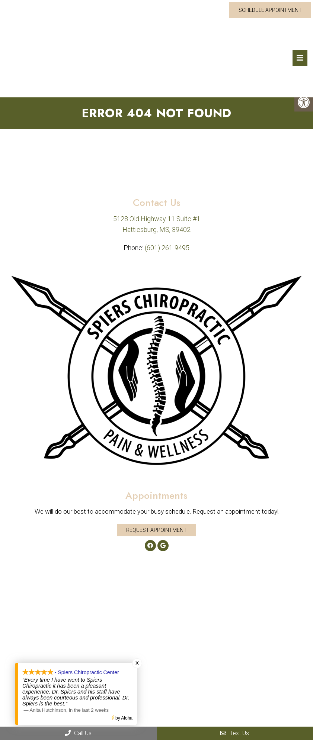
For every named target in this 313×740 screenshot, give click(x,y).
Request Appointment (156, 530)
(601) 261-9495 (167, 248)
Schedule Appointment (270, 10)
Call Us (78, 733)
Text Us (234, 733)
